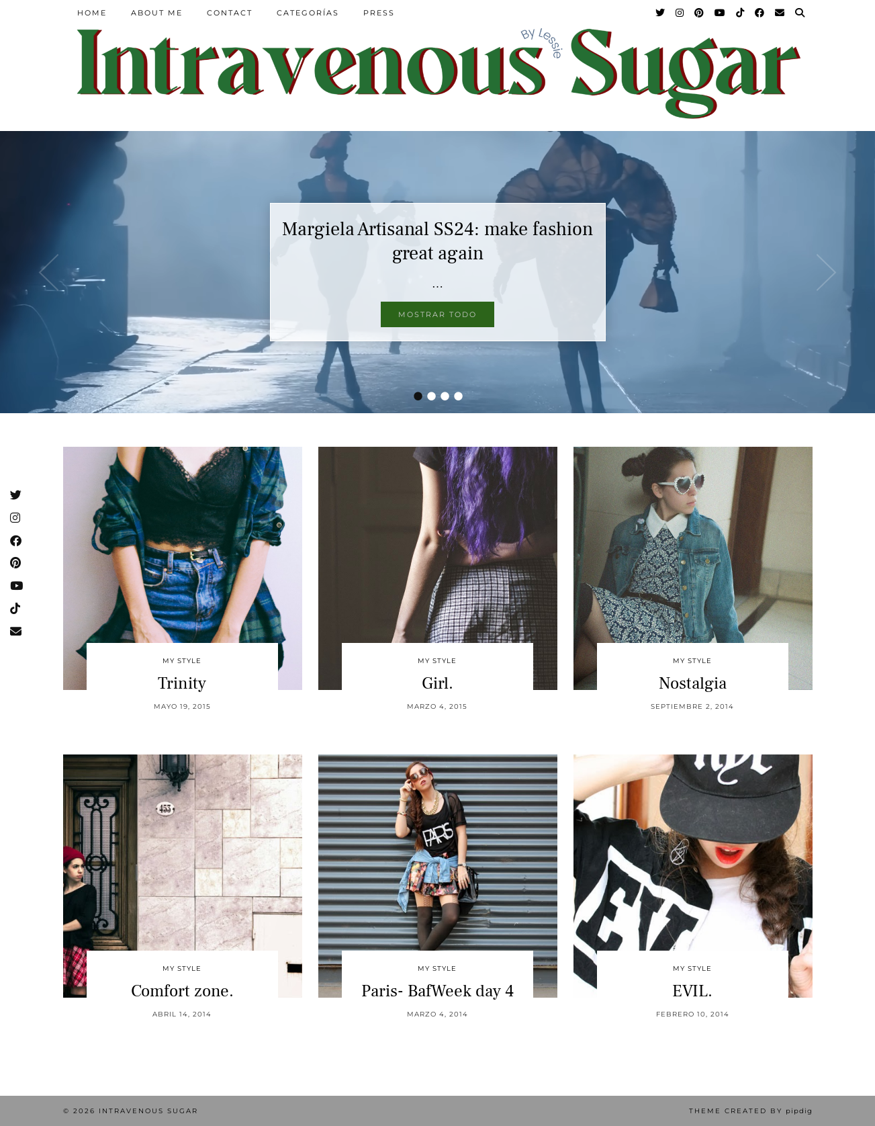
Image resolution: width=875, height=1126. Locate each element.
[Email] (780, 13)
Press (379, 12)
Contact (229, 12)
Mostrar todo (437, 314)
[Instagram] (680, 13)
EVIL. (692, 991)
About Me (157, 12)
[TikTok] (740, 13)
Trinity (182, 683)
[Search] (800, 13)
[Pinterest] (699, 13)
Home (92, 12)
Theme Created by (751, 1111)
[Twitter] (660, 13)
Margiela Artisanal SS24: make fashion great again (437, 241)
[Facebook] (760, 13)
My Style (182, 660)
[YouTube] (721, 13)
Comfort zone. (182, 991)
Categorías (308, 12)
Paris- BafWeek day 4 (437, 991)
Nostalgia (693, 683)
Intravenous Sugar (148, 1111)
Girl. (437, 683)
